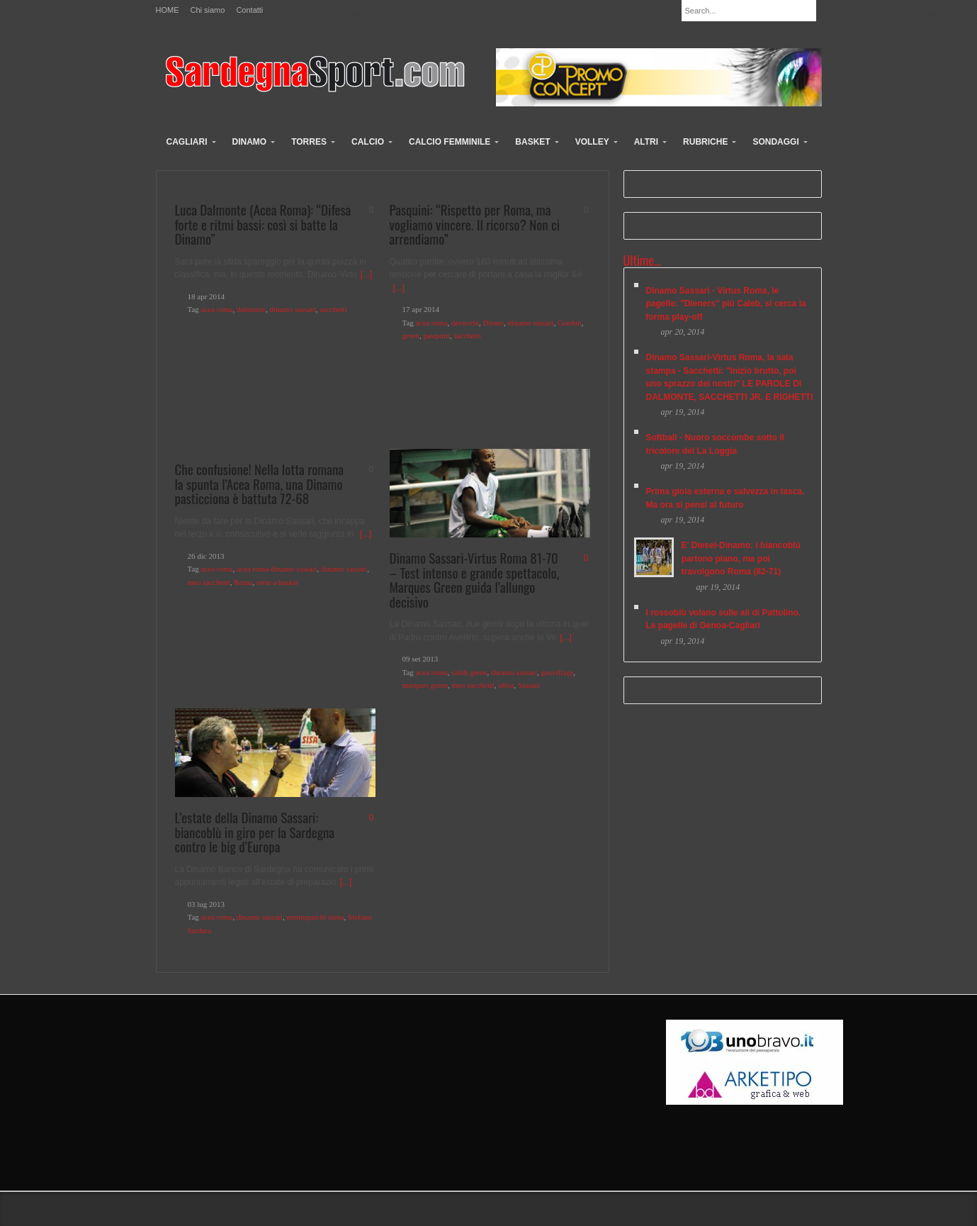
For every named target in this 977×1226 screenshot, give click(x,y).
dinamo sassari (292, 309)
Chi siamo (208, 10)
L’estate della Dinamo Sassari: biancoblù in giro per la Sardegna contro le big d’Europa (255, 831)
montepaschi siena (315, 917)
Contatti (249, 10)
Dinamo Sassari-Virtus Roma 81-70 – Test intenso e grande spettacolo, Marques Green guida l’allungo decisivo (475, 579)
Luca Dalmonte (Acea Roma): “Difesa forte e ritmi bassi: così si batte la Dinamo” (263, 223)
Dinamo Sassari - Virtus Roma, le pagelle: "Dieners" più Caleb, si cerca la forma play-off (726, 304)
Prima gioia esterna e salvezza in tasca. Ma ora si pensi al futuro (725, 498)
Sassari (529, 685)
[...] (367, 274)
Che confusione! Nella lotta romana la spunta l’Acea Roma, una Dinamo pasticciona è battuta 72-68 (259, 483)
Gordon (570, 322)
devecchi (465, 322)
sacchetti (333, 309)
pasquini (436, 335)
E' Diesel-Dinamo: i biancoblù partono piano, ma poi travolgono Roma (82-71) (741, 558)
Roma (243, 582)
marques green (425, 685)
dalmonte (251, 309)
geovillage (557, 672)
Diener (493, 322)
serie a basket (277, 582)
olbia (506, 685)
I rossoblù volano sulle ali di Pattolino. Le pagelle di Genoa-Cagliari (723, 619)
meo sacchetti (209, 582)
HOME (167, 10)
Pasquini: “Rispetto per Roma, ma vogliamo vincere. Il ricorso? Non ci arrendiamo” (475, 223)
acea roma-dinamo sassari (277, 568)
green (410, 335)
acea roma (217, 309)
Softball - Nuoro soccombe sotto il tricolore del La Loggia (715, 444)
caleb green (469, 672)
